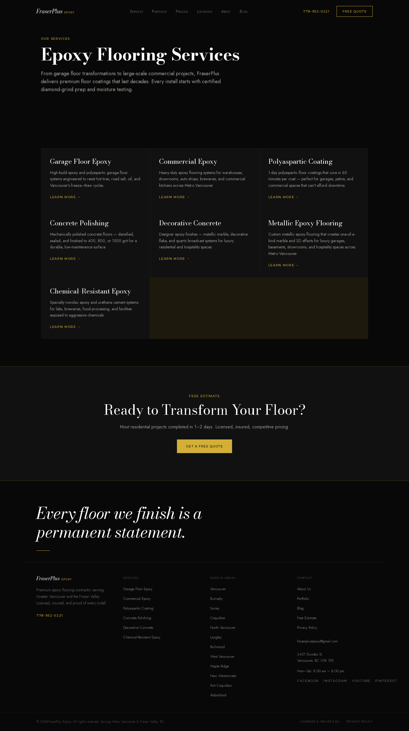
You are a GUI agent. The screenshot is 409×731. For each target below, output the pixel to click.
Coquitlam (217, 618)
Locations (204, 11)
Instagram (335, 681)
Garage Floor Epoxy (138, 589)
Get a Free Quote (204, 446)
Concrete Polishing (137, 618)
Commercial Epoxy (137, 598)
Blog (244, 11)
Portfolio (159, 11)
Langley (216, 637)
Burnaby (216, 598)
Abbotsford (218, 695)
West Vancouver (222, 656)
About (226, 11)
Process (182, 11)
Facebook (308, 681)
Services (136, 11)
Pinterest (386, 681)
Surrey (215, 608)
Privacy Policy (307, 627)
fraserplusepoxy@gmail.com (317, 641)
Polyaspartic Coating (138, 608)
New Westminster (223, 675)
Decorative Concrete (138, 627)
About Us (304, 589)
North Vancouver (222, 627)
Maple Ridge (219, 666)
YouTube (361, 681)
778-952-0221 (316, 11)
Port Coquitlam (221, 685)
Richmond (217, 647)
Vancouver (218, 589)
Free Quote (355, 11)
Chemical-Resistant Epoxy (141, 637)
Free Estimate (306, 618)
